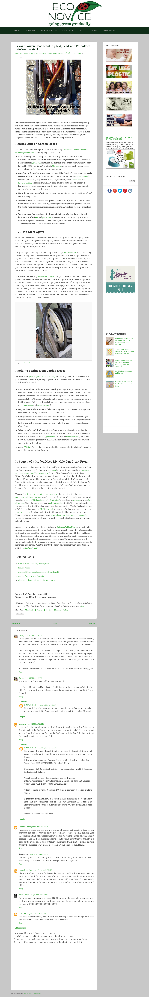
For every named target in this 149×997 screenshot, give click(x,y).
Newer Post (17, 623)
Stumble (57, 610)
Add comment (21, 929)
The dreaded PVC (70, 252)
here (83, 606)
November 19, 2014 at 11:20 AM (43, 871)
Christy (22, 635)
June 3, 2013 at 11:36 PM (35, 635)
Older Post (91, 623)
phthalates (37, 163)
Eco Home (93, 31)
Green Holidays (110, 31)
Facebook (29, 610)
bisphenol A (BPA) (25, 183)
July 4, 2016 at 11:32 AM (42, 896)
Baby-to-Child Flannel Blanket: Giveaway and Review (123, 384)
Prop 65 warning (30, 503)
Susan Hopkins (25, 896)
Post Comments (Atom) (33, 995)
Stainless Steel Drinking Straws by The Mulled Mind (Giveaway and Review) (124, 341)
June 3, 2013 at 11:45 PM (35, 678)
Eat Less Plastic (24, 568)
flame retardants (82, 176)
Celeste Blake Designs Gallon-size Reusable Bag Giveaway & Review (124, 351)
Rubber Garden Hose (29, 363)
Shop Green (67, 31)
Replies (24, 701)
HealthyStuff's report (47, 276)
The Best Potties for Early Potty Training (119, 138)
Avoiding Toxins (49, 31)
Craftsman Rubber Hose (67, 527)
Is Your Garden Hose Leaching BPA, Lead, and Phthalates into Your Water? (47, 47)
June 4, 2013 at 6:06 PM (50, 705)
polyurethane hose (71, 503)
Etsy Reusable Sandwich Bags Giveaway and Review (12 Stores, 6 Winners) (124, 363)
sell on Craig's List (30, 548)
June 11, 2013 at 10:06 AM (40, 855)
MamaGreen (24, 871)
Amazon (86, 500)
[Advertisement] (119, 212)
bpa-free (39, 53)
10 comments (77, 53)
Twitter (38, 610)
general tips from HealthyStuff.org (44, 376)
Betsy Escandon (31, 705)
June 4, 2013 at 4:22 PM (37, 724)
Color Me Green (25, 828)
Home (55, 53)
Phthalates (57, 166)
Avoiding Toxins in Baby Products (32, 576)
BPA (36, 217)
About (17, 31)
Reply (21, 672)
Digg (65, 610)
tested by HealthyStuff (68, 509)
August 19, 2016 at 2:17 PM (39, 914)
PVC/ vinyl (28, 447)
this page (52, 470)
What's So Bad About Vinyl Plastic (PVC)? (35, 564)
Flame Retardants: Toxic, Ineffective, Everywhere (39, 580)
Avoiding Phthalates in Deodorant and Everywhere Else (42, 572)
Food (81, 31)
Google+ (48, 610)
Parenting (30, 31)
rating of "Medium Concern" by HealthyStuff (49, 500)
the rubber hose (51, 512)
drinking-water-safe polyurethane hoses (44, 494)
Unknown (23, 724)
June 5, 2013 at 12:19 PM (42, 828)
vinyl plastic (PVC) (64, 53)
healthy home (47, 53)
